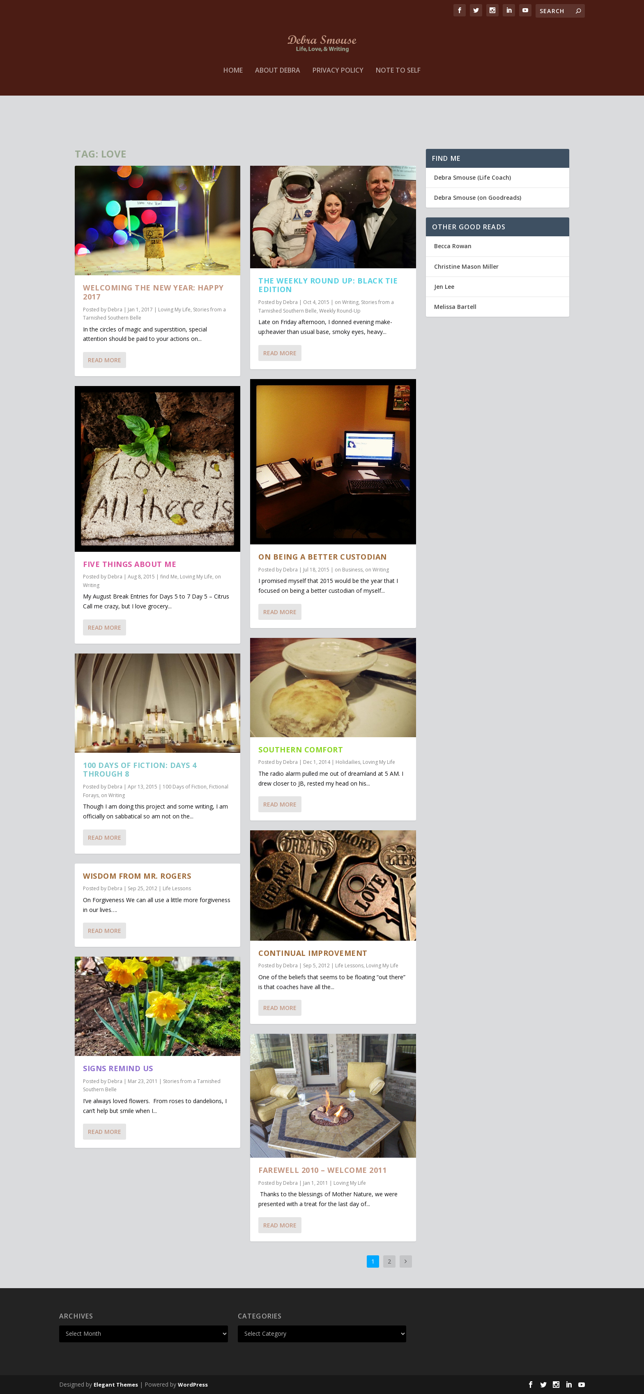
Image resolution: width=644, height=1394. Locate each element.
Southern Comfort (300, 749)
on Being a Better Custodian (322, 557)
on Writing (113, 795)
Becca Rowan (453, 246)
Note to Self (398, 108)
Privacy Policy (338, 108)
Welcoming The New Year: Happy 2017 (153, 292)
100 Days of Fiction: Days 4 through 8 (140, 769)
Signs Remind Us (118, 1068)
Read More (104, 360)
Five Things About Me (129, 564)
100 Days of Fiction (185, 786)
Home (233, 108)
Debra (115, 309)
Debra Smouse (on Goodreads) (477, 197)
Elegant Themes (116, 1384)
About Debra (277, 108)
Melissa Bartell (455, 307)
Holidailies (348, 762)
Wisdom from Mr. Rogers (137, 876)
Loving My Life (174, 309)
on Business (349, 569)
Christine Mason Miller (466, 266)
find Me (168, 576)
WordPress (193, 1384)
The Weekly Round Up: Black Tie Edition (328, 284)
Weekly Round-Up (340, 310)
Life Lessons (177, 888)
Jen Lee (444, 286)
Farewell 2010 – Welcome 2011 (322, 1170)
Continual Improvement (313, 953)
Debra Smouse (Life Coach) (472, 177)
